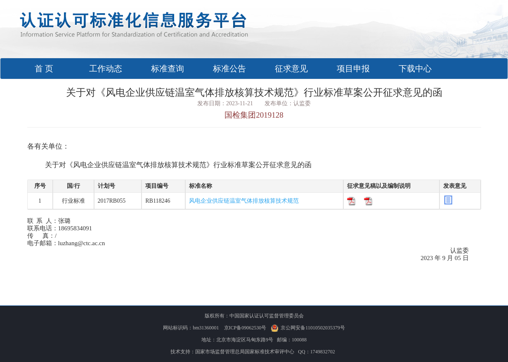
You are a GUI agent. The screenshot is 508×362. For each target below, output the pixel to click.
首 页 (55, 68)
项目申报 (353, 68)
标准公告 (229, 68)
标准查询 (167, 68)
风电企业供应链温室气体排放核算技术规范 (244, 201)
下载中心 (415, 68)
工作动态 (105, 68)
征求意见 (291, 68)
